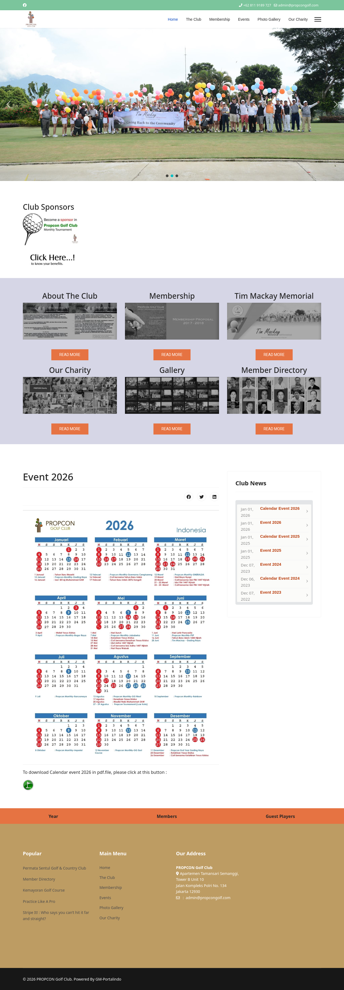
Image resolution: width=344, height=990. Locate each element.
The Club (193, 19)
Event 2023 (270, 592)
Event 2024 (270, 564)
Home (173, 19)
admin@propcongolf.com (298, 5)
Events (244, 19)
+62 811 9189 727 (257, 5)
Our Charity (298, 19)
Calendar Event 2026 (280, 508)
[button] (8, 104)
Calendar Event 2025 (280, 536)
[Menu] (317, 19)
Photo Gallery (269, 19)
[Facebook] (25, 5)
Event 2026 (270, 522)
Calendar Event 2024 (280, 578)
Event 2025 (270, 550)
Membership (219, 19)
